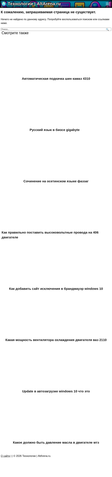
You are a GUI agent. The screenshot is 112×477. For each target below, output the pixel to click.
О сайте (5, 456)
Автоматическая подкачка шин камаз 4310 (56, 78)
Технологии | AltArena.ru (34, 3)
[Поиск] (107, 29)
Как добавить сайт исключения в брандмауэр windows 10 (56, 288)
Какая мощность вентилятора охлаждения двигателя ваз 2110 (56, 340)
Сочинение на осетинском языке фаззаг (56, 181)
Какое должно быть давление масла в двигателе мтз (56, 442)
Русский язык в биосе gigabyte (55, 130)
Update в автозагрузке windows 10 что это (56, 391)
